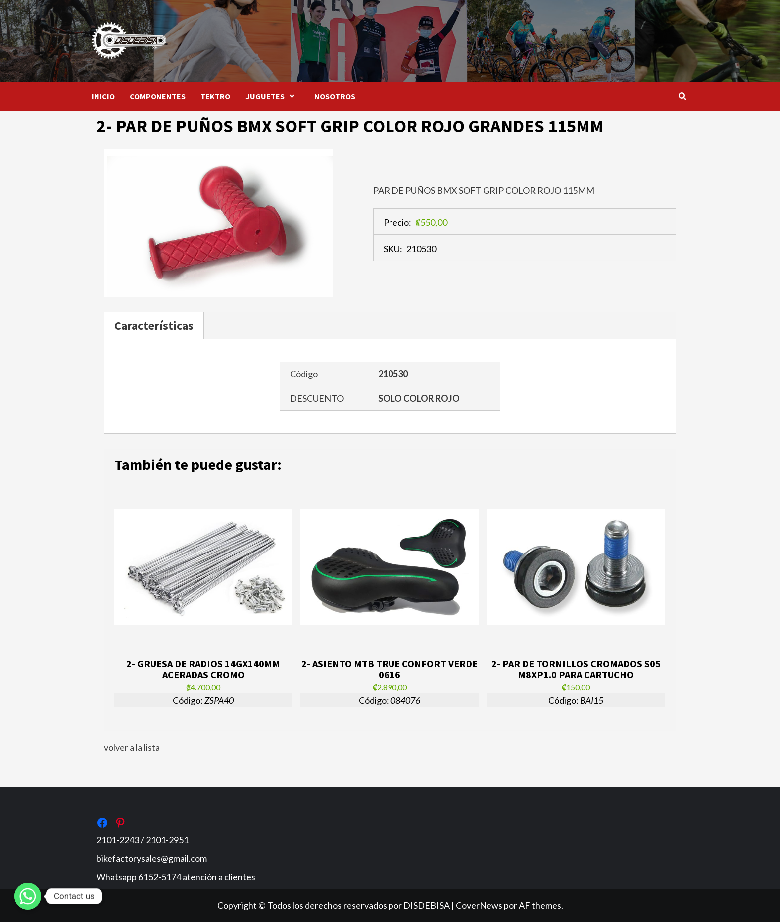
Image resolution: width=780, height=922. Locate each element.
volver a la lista (132, 747)
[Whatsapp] (27, 896)
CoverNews (479, 905)
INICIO (103, 96)
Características (154, 325)
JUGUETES (272, 96)
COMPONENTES (158, 96)
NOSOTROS (334, 96)
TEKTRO (215, 96)
